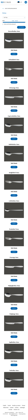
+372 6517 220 (5, 413)
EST (20, 2)
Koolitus (16, 407)
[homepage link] (6, 2)
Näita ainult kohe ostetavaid (10, 24)
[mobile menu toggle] (26, 2)
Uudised (11, 407)
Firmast (23, 405)
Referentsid (5, 407)
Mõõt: (3, 20)
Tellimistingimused (14, 415)
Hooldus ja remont (16, 405)
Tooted (9, 405)
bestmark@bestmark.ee (13, 413)
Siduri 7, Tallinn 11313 (19, 412)
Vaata (14, 54)
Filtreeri (21, 27)
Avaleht (4, 405)
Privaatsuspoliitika (22, 413)
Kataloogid (22, 407)
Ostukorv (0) (16, 409)
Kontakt (10, 409)
